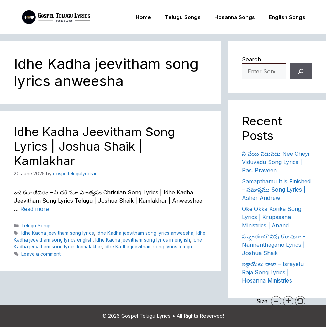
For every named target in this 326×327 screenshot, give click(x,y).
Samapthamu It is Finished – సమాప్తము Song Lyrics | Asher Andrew (276, 189)
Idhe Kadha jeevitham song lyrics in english (142, 240)
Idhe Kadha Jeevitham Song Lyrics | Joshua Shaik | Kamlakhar (94, 146)
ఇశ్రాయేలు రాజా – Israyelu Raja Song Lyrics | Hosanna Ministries (273, 272)
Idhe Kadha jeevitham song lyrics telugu (148, 246)
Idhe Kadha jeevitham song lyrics (57, 233)
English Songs (287, 17)
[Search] (301, 71)
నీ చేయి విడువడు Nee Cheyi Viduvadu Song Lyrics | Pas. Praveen (275, 162)
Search (251, 59)
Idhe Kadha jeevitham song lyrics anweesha (145, 233)
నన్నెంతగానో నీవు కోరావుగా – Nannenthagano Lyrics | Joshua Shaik (273, 244)
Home (143, 17)
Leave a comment (41, 254)
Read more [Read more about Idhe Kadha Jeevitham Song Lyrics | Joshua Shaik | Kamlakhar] (34, 208)
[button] (276, 301)
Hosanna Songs (234, 17)
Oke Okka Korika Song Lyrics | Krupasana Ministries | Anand (271, 217)
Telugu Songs (183, 17)
